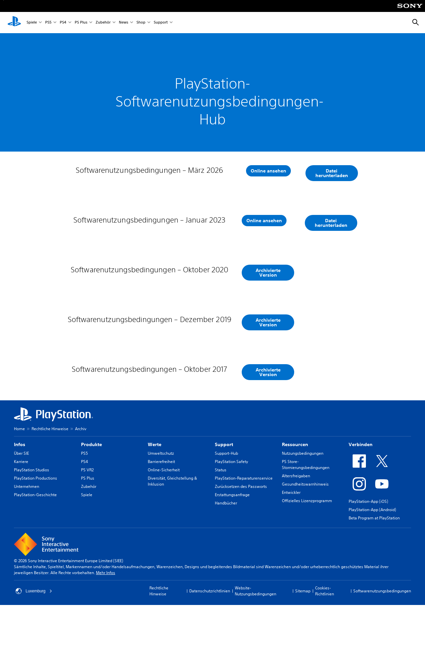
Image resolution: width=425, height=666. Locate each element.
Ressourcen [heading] (295, 505)
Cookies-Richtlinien (324, 652)
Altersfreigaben (296, 537)
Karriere (21, 522)
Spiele (32, 22)
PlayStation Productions (35, 539)
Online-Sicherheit (164, 531)
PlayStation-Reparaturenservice (244, 539)
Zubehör (103, 22)
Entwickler (291, 553)
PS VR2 (87, 531)
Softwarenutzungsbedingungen (382, 652)
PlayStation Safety (231, 522)
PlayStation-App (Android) (372, 570)
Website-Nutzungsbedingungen (255, 652)
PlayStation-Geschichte (35, 556)
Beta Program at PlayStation (374, 579)
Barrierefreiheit (161, 522)
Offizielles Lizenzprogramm (307, 562)
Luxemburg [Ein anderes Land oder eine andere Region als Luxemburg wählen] (34, 652)
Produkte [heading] (91, 505)
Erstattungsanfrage (232, 556)
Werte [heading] (154, 505)
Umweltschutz (161, 514)
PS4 (63, 22)
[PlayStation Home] (14, 23)
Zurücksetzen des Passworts (241, 547)
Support (161, 22)
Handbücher (226, 564)
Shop (140, 22)
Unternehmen (26, 547)
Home (19, 490)
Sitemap (302, 652)
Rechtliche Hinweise (50, 490)
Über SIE (21, 514)
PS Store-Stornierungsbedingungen (305, 525)
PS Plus (81, 22)
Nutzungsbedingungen (302, 514)
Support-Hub (226, 514)
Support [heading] (224, 505)
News (123, 22)
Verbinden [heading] (361, 505)
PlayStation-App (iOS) (368, 562)
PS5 (48, 22)
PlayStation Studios (31, 531)
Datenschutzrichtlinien (209, 652)
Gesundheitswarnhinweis (305, 545)
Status (220, 531)
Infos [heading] (19, 505)
